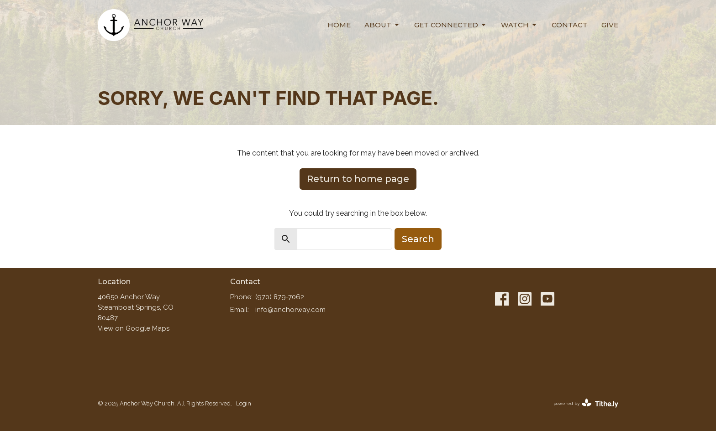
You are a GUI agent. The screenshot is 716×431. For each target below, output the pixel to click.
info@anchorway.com (290, 310)
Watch (519, 25)
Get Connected (450, 25)
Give (609, 25)
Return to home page (358, 178)
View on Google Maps (133, 328)
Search (418, 239)
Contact (570, 25)
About (382, 25)
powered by (585, 403)
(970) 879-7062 (279, 297)
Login (243, 403)
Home (339, 25)
